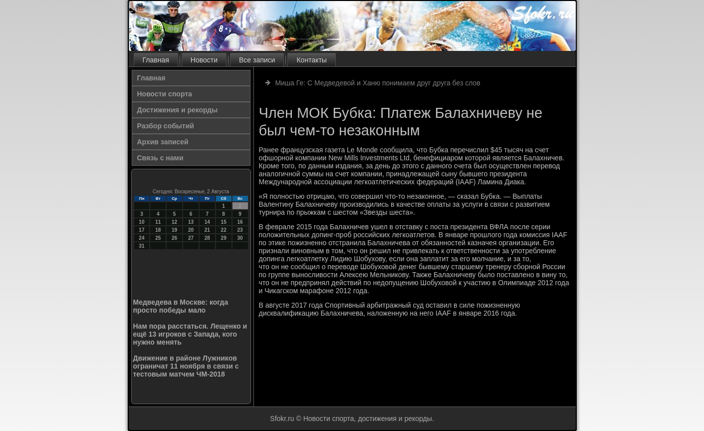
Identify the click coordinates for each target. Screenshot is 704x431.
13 (191, 222)
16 (239, 222)
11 (158, 222)
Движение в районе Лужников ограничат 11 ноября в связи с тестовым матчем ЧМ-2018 (186, 366)
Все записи (257, 60)
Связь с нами (160, 158)
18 (158, 230)
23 (239, 230)
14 (207, 222)
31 (141, 246)
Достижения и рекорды (177, 110)
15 (224, 222)
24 (141, 238)
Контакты (311, 60)
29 (224, 238)
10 (141, 222)
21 (207, 230)
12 (174, 222)
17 (141, 230)
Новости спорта (164, 94)
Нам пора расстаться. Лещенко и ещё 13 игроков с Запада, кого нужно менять (190, 334)
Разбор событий (165, 126)
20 (191, 230)
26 (174, 238)
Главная (156, 60)
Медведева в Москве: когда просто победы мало (181, 306)
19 (174, 230)
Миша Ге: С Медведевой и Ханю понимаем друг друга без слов (377, 83)
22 (224, 230)
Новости (204, 60)
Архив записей (163, 142)
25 (158, 238)
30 (239, 238)
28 (207, 238)
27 (191, 238)
